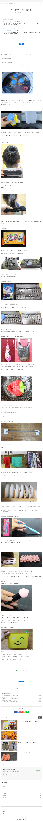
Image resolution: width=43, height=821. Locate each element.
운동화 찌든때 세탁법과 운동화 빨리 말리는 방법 (9, 698)
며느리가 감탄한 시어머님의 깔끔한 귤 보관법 (9, 697)
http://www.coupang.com (8, 19)
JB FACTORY (24, 819)
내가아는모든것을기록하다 (8, 3)
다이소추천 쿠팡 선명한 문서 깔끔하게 (11, 21)
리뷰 (4, 791)
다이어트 (4, 795)
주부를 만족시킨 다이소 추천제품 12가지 (21, 10)
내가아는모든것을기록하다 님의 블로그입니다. (11, 771)
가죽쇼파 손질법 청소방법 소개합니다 (7, 700)
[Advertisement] (21, 670)
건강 (4, 790)
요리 (4, 788)
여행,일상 (4, 793)
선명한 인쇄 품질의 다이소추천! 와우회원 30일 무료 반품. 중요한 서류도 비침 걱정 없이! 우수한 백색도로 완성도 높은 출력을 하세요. (21, 23)
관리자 (4, 811)
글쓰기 (4, 813)
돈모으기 (4, 797)
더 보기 (40, 717)
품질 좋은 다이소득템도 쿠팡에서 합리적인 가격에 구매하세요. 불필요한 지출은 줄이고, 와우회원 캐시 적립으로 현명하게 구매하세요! (21, 33)
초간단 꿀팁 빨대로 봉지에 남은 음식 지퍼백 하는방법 (10, 695)
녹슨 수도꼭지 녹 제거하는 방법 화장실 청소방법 (9, 701)
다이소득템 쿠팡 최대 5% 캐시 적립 (11, 30)
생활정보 (18, 12)
